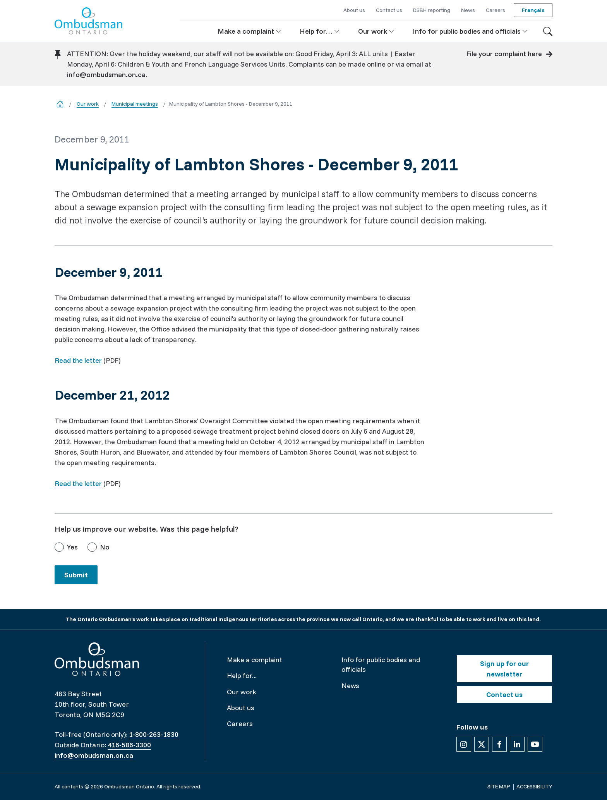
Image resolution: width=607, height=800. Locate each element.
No (105, 546)
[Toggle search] (547, 31)
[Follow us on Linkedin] (517, 744)
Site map (498, 786)
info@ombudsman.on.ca (106, 74)
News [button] (468, 10)
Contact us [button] (389, 10)
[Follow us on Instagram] (463, 744)
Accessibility (534, 786)
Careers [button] (495, 10)
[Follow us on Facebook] (499, 744)
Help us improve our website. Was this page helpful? (146, 529)
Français (533, 10)
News (350, 685)
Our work (88, 103)
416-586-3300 (129, 744)
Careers (240, 723)
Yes (72, 546)
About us (240, 707)
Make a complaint (254, 659)
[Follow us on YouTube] (535, 744)
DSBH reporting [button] (431, 10)
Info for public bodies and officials (380, 664)
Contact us (504, 694)
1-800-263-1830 (153, 734)
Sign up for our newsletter (504, 668)
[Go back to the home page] (60, 104)
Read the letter (78, 360)
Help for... (242, 675)
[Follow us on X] (481, 744)
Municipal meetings (134, 103)
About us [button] (354, 10)
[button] (249, 31)
